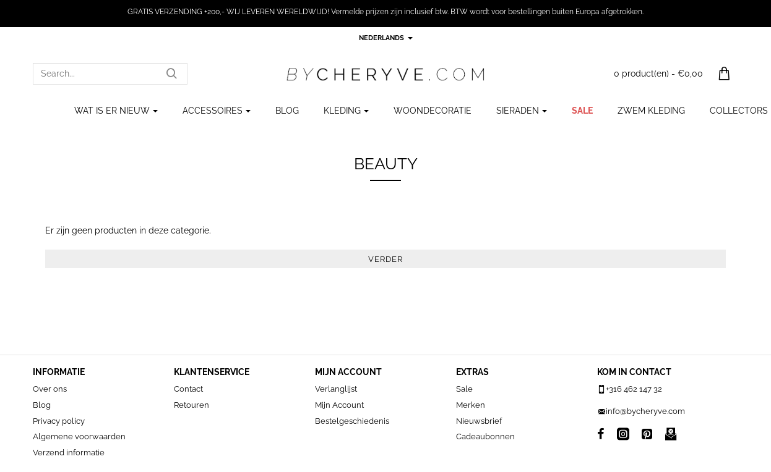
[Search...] (171, 74)
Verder (385, 259)
